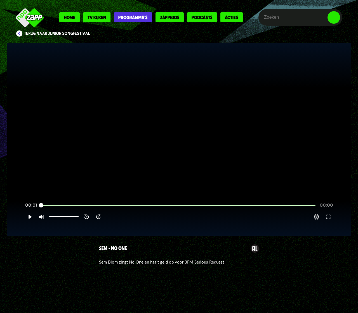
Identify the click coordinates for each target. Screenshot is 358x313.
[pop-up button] (316, 217)
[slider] (178, 205)
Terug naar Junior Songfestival (57, 33)
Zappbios (169, 17)
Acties (231, 17)
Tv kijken (97, 17)
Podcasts (202, 17)
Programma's (133, 17)
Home (69, 17)
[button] (29, 217)
